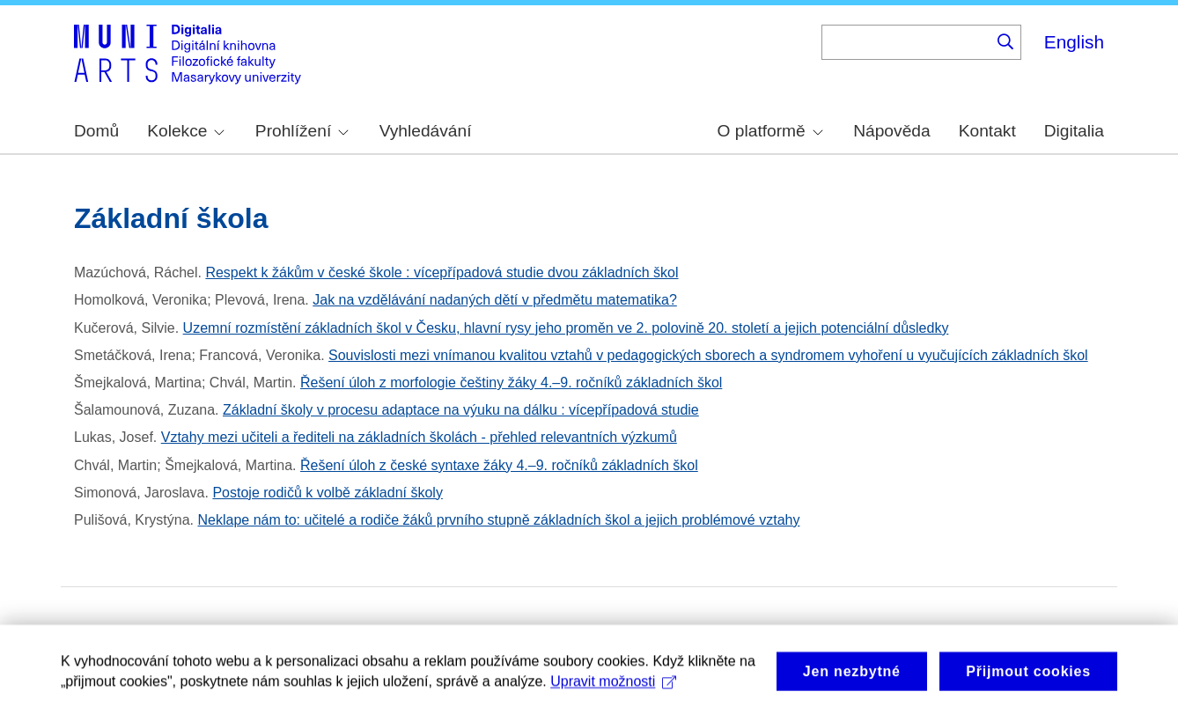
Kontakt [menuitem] (987, 130)
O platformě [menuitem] (770, 130)
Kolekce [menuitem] (186, 130)
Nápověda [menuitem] (891, 130)
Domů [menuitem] (96, 130)
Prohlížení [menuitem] (302, 130)
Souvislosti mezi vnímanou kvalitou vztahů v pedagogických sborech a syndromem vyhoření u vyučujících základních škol (708, 355)
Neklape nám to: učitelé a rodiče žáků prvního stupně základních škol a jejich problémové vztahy (499, 519)
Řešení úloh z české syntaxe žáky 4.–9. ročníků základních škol (499, 465)
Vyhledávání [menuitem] (425, 130)
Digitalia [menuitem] (1074, 130)
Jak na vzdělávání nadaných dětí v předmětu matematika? (495, 299)
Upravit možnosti (613, 691)
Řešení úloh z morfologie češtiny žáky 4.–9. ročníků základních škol (511, 382)
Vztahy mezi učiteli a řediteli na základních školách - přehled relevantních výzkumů (419, 437)
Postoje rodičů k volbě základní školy (327, 492)
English (1074, 42)
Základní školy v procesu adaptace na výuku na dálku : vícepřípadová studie (461, 409)
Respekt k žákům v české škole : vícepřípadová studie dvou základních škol (441, 272)
